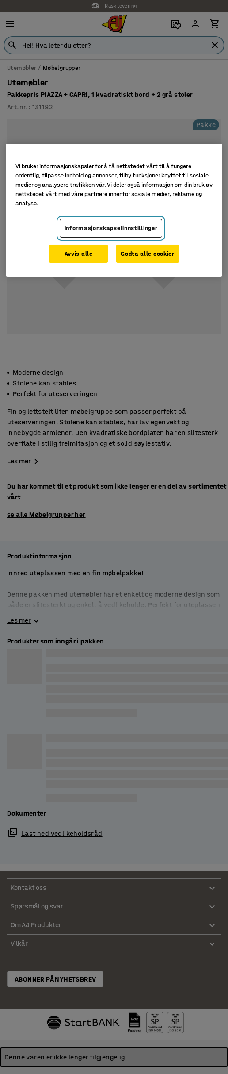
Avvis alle (79, 254)
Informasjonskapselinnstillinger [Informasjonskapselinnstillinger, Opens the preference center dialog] (111, 228)
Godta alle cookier (148, 254)
